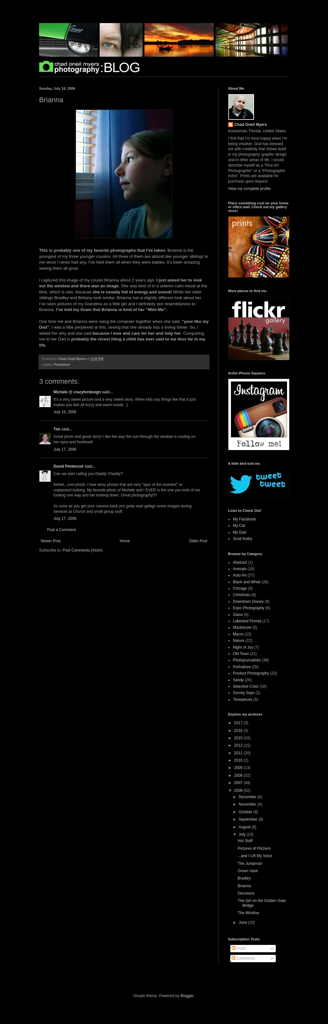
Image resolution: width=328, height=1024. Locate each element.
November (248, 804)
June (243, 922)
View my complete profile (249, 188)
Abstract (240, 562)
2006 (239, 790)
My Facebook (244, 519)
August (245, 827)
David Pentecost (68, 466)
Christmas (241, 595)
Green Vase (248, 871)
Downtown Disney (248, 601)
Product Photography (251, 673)
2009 (239, 768)
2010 (239, 760)
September (248, 819)
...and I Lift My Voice (255, 856)
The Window (248, 913)
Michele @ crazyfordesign (77, 392)
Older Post (198, 541)
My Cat (239, 525)
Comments (243, 958)
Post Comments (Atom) (82, 550)
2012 (239, 745)
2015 (239, 738)
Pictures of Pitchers (254, 848)
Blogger (186, 996)
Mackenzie (242, 627)
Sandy (238, 680)
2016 (239, 730)
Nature (238, 640)
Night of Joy (243, 647)
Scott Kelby (242, 539)
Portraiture (62, 364)
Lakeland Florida (247, 621)
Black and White (247, 582)
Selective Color (246, 686)
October (246, 812)
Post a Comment (61, 530)
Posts (239, 948)
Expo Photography (249, 608)
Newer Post (51, 541)
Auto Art (240, 575)
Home (125, 541)
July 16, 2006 (64, 412)
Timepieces (242, 699)
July (243, 834)
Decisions (246, 893)
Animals (240, 569)
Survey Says (243, 693)
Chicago (240, 588)
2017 (239, 723)
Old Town (241, 653)
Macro (238, 634)
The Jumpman (250, 863)
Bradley (244, 878)
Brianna (244, 886)
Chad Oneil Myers (250, 124)
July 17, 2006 (64, 449)
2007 (239, 783)
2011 (239, 753)
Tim (56, 429)
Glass (238, 614)
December (248, 797)
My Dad (239, 532)
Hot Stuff (245, 841)
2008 (239, 775)
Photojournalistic (247, 660)
